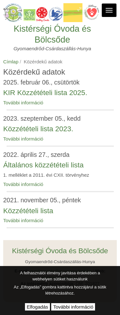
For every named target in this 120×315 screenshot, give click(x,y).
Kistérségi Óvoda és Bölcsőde (52, 34)
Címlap (11, 61)
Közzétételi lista (28, 211)
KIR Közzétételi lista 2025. (45, 93)
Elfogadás (37, 307)
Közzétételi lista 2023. (38, 129)
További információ (23, 102)
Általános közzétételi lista (43, 165)
